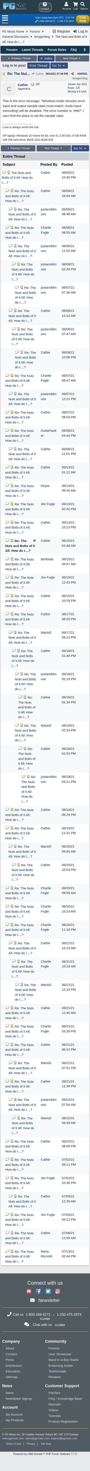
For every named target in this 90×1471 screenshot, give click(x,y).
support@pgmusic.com (64, 1438)
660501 (83, 73)
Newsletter (49, 1300)
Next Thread (72, 58)
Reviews (55, 1377)
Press (10, 1360)
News (10, 1393)
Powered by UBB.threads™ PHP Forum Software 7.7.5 (45, 1454)
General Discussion (15, 36)
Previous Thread (18, 58)
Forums (35, 31)
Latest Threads (33, 49)
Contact (11, 1354)
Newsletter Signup (19, 1398)
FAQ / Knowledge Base (65, 1398)
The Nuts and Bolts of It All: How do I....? (17, 177)
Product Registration (63, 1421)
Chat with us (42, 1325)
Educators (13, 1371)
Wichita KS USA (77, 91)
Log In (80, 31)
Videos (54, 1410)
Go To (59, 65)
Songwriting (42, 36)
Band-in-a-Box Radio (64, 1360)
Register (61, 31)
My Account (14, 1414)
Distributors (14, 1365)
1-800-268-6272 (46, 21)
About (10, 1348)
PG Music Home (13, 31)
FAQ (73, 49)
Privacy (31, 1443)
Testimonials (58, 1371)
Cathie (38, 73)
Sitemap (12, 1377)
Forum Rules (57, 49)
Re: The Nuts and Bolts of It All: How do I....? (19, 196)
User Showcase (60, 1354)
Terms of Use (13, 1443)
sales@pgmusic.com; (38, 1438)
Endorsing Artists (61, 1365)
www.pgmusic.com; (13, 1438)
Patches (54, 1393)
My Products (15, 1420)
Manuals (55, 1404)
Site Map (46, 1443)
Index (46, 58)
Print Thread (38, 65)
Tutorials (55, 1416)
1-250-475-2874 (65, 21)
